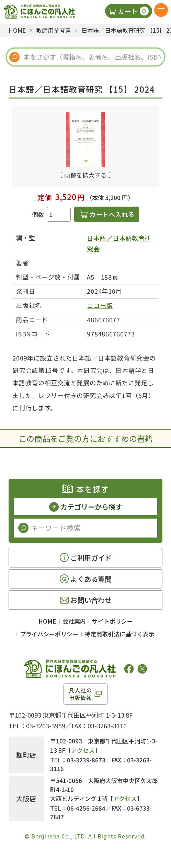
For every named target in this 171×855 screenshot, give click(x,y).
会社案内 (74, 621)
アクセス (83, 750)
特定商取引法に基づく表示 (119, 633)
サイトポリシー (112, 621)
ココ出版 (100, 305)
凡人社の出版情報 (80, 694)
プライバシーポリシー (49, 633)
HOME (47, 621)
